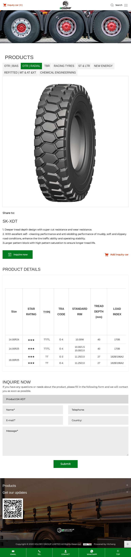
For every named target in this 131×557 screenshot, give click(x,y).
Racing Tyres (64, 65)
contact (65, 554)
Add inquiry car (119, 254)
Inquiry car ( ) (15, 5)
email (13, 554)
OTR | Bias (11, 65)
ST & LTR (84, 65)
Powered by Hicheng (104, 544)
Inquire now (20, 254)
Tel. (39, 554)
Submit (65, 464)
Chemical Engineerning (58, 72)
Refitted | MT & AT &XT (20, 72)
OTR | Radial (31, 65)
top (118, 554)
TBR (47, 65)
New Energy (103, 65)
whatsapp (92, 554)
